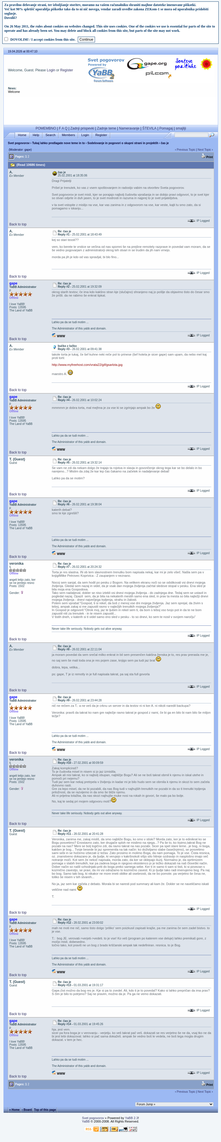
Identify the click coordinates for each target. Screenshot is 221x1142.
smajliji (181, 128)
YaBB (86, 1121)
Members (68, 135)
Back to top (17, 224)
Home (22, 135)
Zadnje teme (106, 128)
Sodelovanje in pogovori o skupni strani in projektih (123, 143)
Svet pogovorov (19, 143)
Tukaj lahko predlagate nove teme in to (58, 143)
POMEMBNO (46, 128)
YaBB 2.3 (131, 1118)
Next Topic (204, 149)
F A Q (63, 128)
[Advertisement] (110, 109)
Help (36, 135)
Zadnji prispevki (82, 128)
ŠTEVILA (149, 128)
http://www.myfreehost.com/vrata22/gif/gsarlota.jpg (87, 364)
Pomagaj (166, 128)
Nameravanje (129, 128)
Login (51, 70)
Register (66, 70)
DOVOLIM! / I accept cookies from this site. (42, 40)
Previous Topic (186, 149)
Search (51, 135)
